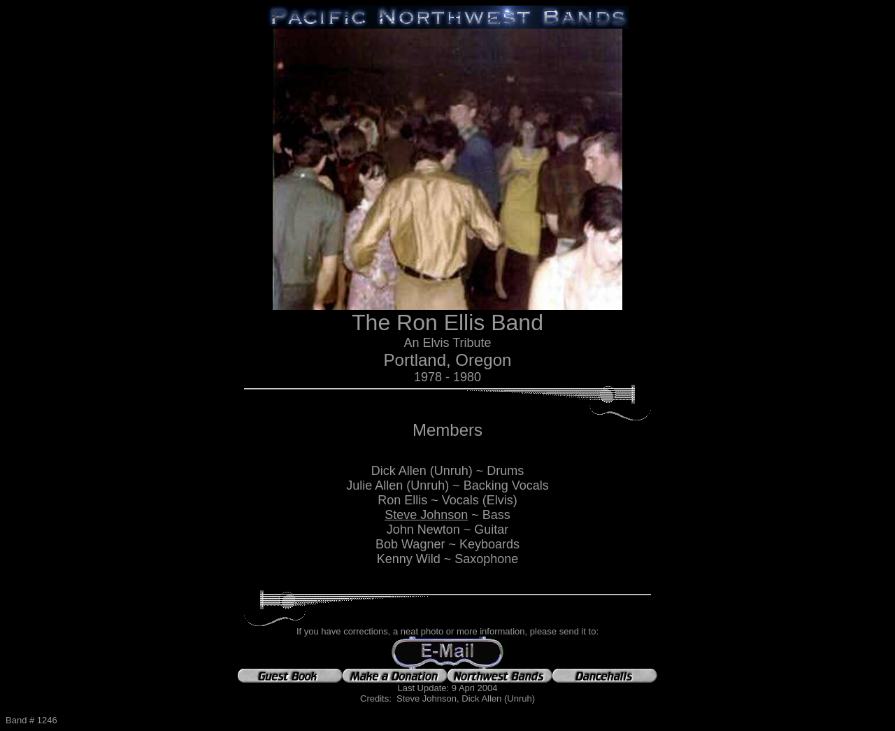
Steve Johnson (426, 515)
